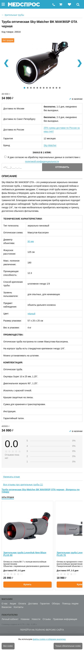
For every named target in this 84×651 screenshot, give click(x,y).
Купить (27, 584)
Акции (13, 603)
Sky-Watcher (50, 145)
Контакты (18, 607)
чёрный (31, 313)
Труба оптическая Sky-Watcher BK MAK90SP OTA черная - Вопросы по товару (41, 490)
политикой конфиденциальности (42, 161)
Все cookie (8, 646)
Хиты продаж (8, 497)
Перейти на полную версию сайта (42, 629)
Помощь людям (70, 603)
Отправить (62, 167)
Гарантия (45, 603)
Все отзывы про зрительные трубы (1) (23, 484)
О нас (5, 603)
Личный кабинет (10, 619)
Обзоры (56, 603)
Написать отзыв (11, 476)
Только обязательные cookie (68, 646)
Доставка (33, 603)
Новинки (25, 619)
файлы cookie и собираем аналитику (49, 639)
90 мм (31, 241)
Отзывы (47, 619)
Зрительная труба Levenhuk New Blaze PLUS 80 (24, 553)
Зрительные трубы (13, 15)
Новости (36, 619)
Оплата (22, 603)
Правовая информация (65, 619)
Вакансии (7, 607)
